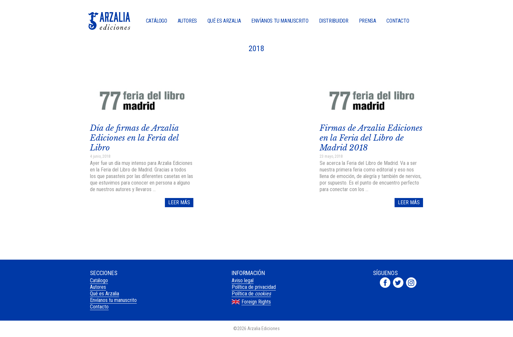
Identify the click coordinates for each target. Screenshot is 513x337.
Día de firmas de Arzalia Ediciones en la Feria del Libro (134, 137)
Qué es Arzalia (224, 21)
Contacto (397, 21)
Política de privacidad (254, 287)
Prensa (367, 21)
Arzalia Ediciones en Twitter (398, 282)
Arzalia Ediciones (109, 20)
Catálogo (156, 21)
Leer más (179, 202)
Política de (251, 293)
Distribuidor (333, 21)
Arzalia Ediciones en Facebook (385, 282)
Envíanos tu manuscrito (279, 21)
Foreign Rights (256, 302)
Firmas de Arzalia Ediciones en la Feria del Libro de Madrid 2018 (371, 137)
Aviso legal (243, 280)
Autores (187, 21)
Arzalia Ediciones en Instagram (411, 282)
